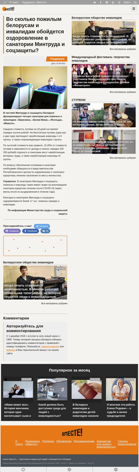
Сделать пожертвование (127, 443)
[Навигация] (134, 9)
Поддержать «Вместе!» (34, 2)
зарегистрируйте (50, 346)
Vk (45, 231)
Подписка (48, 441)
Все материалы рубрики (54, 303)
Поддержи (57, 58)
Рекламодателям (84, 441)
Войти (127, 2)
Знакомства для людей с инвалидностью (106, 444)
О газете (13, 2)
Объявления (63, 441)
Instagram (12, 231)
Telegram (42, 226)
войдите (10, 350)
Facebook (30, 231)
